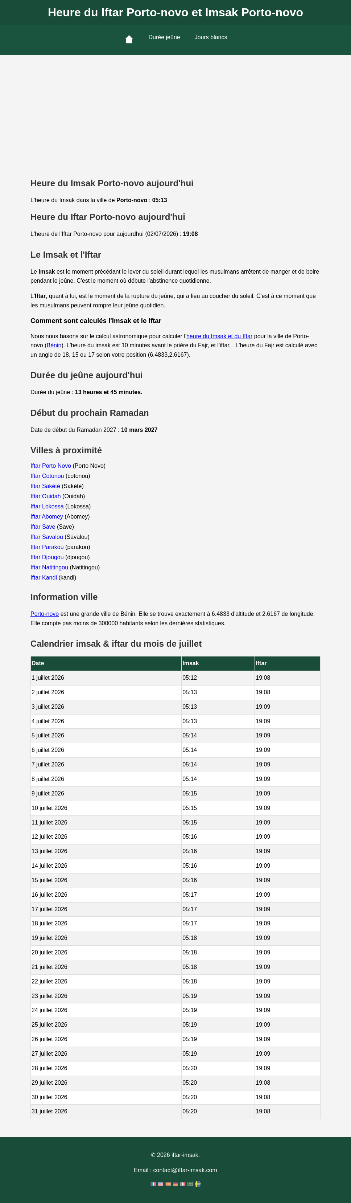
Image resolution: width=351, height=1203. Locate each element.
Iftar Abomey (47, 516)
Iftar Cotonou (48, 476)
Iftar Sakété (46, 486)
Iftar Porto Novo (51, 466)
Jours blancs (211, 37)
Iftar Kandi (44, 577)
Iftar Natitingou (50, 567)
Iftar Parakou (47, 547)
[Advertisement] (175, 109)
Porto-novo (44, 614)
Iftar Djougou (47, 557)
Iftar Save (43, 527)
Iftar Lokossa (47, 506)
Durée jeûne (164, 37)
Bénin (53, 345)
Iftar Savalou (47, 537)
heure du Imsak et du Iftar (219, 336)
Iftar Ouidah (46, 496)
